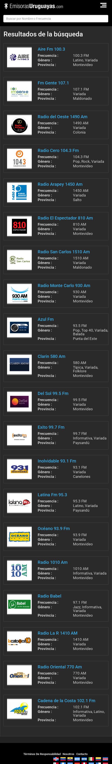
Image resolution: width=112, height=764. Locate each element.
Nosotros (68, 754)
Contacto (82, 754)
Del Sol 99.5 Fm (53, 393)
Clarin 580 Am (51, 356)
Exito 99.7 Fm (51, 427)
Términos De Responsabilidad (42, 754)
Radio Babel (49, 596)
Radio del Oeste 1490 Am (62, 116)
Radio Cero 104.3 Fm (58, 150)
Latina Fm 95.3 (52, 494)
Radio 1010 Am (52, 562)
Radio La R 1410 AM (57, 633)
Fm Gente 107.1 (53, 83)
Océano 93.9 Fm (54, 528)
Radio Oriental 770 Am (60, 666)
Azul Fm (46, 319)
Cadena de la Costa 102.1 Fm (66, 700)
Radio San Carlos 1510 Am (64, 251)
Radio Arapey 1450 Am (60, 184)
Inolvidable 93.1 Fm (57, 461)
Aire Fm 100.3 (51, 49)
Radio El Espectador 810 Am (65, 218)
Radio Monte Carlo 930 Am (64, 285)
